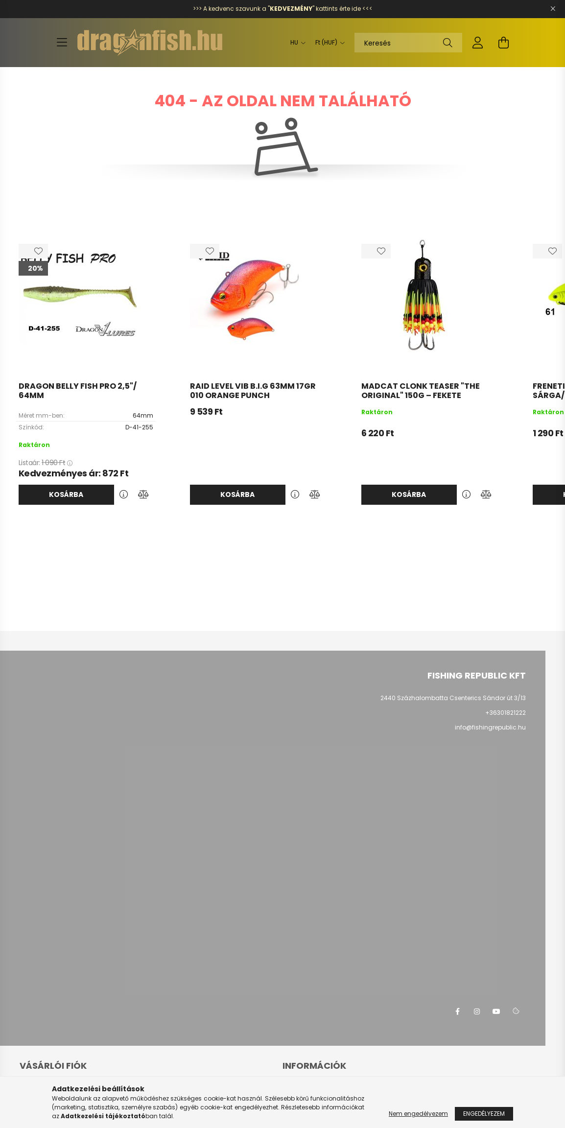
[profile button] (478, 42)
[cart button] (503, 42)
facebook (457, 1011)
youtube (496, 1011)
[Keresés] (408, 42)
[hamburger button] (61, 42)
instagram (477, 1011)
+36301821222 (505, 712)
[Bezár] (552, 8)
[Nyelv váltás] (295, 42)
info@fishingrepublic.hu (490, 727)
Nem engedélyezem (418, 1113)
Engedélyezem (484, 1113)
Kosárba (66, 494)
